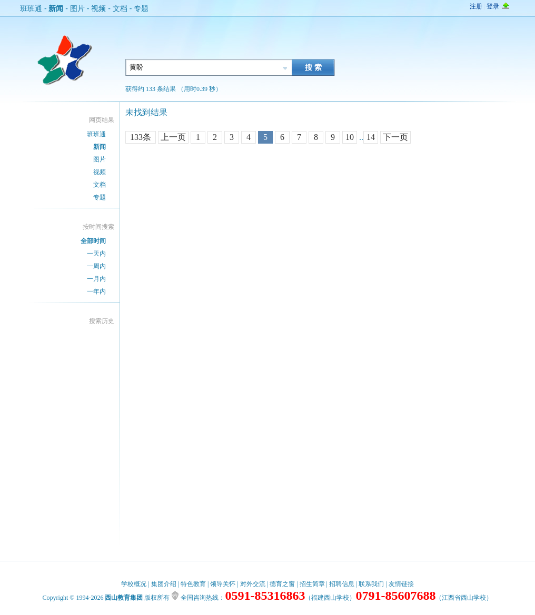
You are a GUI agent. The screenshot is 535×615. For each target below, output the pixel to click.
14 (370, 137)
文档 (120, 8)
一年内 (96, 291)
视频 (98, 8)
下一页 (395, 137)
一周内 (96, 266)
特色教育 (193, 584)
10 (349, 137)
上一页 (173, 137)
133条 (140, 137)
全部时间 (93, 241)
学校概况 (133, 584)
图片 (77, 8)
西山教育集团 (124, 597)
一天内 (96, 253)
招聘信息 (341, 584)
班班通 (31, 8)
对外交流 (252, 584)
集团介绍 (163, 584)
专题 (141, 8)
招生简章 (312, 584)
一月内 (96, 279)
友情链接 (401, 584)
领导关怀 (222, 584)
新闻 (55, 8)
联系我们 (371, 584)
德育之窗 (282, 584)
